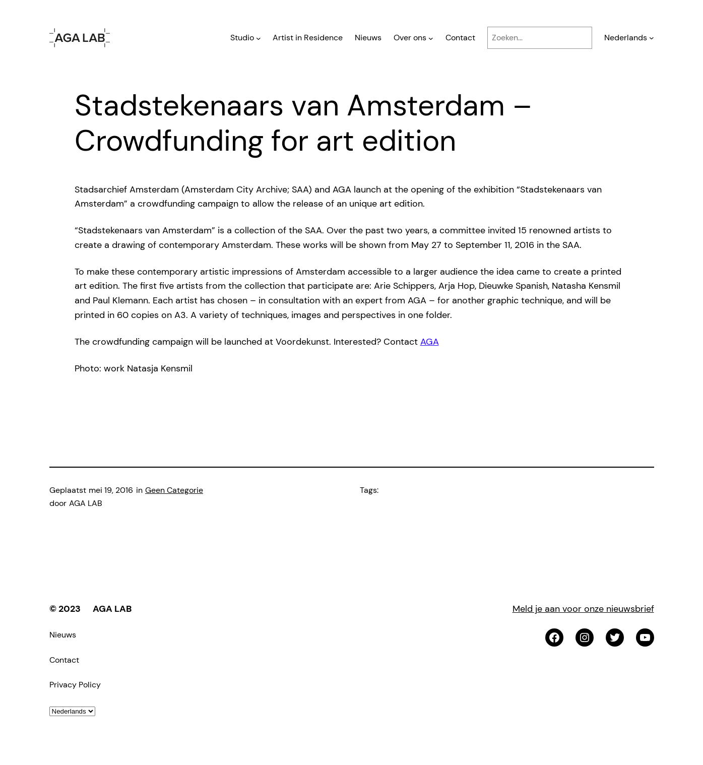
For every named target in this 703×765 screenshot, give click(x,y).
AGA (429, 342)
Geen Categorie (174, 490)
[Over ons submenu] (430, 37)
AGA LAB (112, 609)
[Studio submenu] (258, 37)
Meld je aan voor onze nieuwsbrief (583, 609)
